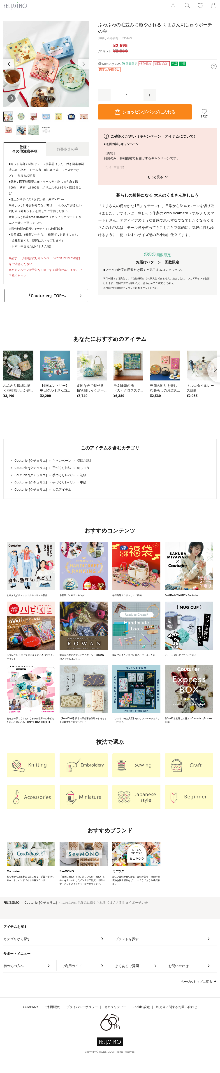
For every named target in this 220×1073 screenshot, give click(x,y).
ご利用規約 (52, 1007)
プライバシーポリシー (82, 1007)
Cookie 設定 (141, 1007)
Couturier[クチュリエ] (40, 902)
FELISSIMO (11, 902)
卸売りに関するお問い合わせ (176, 1007)
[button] (83, 64)
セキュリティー (115, 1007)
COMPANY (30, 1007)
